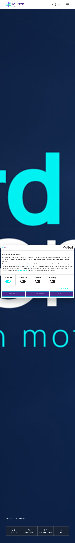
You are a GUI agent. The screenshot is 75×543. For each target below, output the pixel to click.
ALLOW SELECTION (37, 294)
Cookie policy (22, 270)
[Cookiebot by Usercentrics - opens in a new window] (65, 247)
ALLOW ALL (61, 294)
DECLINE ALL (13, 294)
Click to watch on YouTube (15, 518)
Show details (65, 288)
